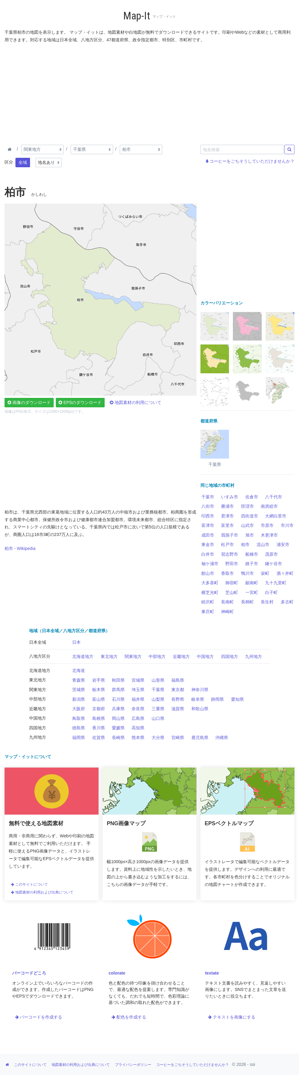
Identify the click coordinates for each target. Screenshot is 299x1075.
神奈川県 (199, 689)
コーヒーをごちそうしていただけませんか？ (250, 161)
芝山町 (231, 592)
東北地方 (109, 656)
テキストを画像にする (231, 1017)
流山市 (263, 544)
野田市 (231, 563)
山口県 (158, 718)
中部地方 (157, 656)
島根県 (98, 718)
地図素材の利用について (135, 402)
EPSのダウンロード (80, 402)
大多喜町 (209, 582)
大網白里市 (275, 516)
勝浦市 (227, 506)
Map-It (136, 16)
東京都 (177, 689)
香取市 (227, 573)
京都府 (98, 708)
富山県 (98, 699)
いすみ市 (229, 496)
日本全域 (37, 642)
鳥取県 (78, 718)
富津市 (207, 525)
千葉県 (158, 689)
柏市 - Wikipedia (20, 548)
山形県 (158, 680)
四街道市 (249, 516)
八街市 (207, 506)
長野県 (177, 699)
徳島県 (78, 727)
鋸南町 (251, 582)
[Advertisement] (151, 92)
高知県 (138, 727)
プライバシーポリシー (133, 1065)
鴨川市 (247, 573)
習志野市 (229, 554)
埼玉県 (138, 689)
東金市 (207, 544)
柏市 (245, 544)
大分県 (158, 737)
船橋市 (251, 554)
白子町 (271, 592)
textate (212, 973)
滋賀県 (177, 708)
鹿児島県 (199, 737)
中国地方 (205, 656)
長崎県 (118, 737)
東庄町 (207, 611)
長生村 (267, 601)
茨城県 (78, 689)
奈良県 (138, 708)
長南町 (227, 601)
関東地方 (133, 656)
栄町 (265, 573)
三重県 (158, 708)
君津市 (227, 516)
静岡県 (217, 699)
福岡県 (78, 737)
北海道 (78, 670)
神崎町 (227, 611)
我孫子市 (229, 535)
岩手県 (98, 680)
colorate (117, 973)
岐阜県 (197, 699)
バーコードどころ (29, 973)
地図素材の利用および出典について (42, 892)
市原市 (267, 525)
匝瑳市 (247, 506)
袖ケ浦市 (209, 563)
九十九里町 (275, 582)
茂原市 (271, 554)
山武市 (247, 525)
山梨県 (158, 699)
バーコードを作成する (38, 1017)
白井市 (207, 554)
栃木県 (98, 689)
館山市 (207, 573)
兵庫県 (118, 708)
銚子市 (251, 563)
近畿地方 (181, 656)
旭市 (249, 535)
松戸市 (227, 544)
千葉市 (207, 496)
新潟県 (78, 699)
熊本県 (138, 737)
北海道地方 (82, 656)
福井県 (138, 699)
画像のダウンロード (29, 402)
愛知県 (237, 699)
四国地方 (229, 656)
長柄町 (247, 601)
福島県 (177, 680)
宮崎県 (177, 737)
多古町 (287, 601)
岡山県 (118, 718)
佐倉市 (251, 496)
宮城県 (138, 680)
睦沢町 (207, 601)
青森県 (78, 680)
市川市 (287, 525)
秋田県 (118, 680)
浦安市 (283, 544)
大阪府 (78, 708)
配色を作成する (129, 1017)
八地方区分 (39, 656)
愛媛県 (118, 727)
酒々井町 (285, 573)
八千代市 (273, 496)
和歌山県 (199, 708)
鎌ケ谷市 (273, 563)
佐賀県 (98, 737)
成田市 (207, 535)
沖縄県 (221, 737)
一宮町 (251, 592)
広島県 (138, 718)
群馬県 (118, 689)
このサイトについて (29, 884)
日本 (76, 642)
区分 (9, 162)
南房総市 (269, 506)
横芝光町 (209, 592)
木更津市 (269, 535)
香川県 (98, 727)
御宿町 (231, 582)
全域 (22, 162)
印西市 (207, 516)
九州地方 (253, 656)
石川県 (118, 699)
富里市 (227, 525)
